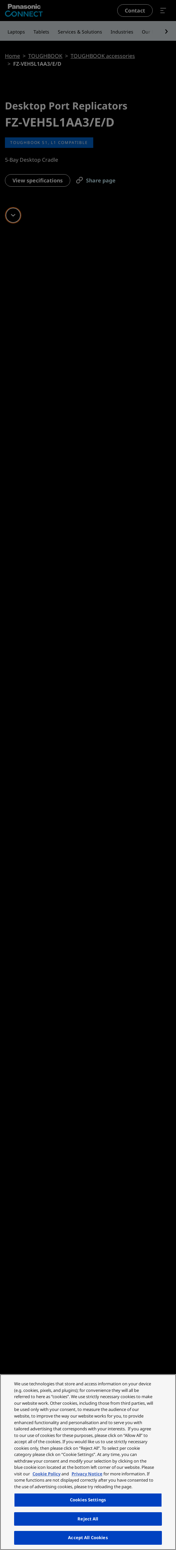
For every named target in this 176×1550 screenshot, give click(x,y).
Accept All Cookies (88, 1537)
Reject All (87, 1519)
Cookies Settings (88, 1500)
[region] (88, 1462)
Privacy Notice (87, 1474)
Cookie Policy (46, 1474)
